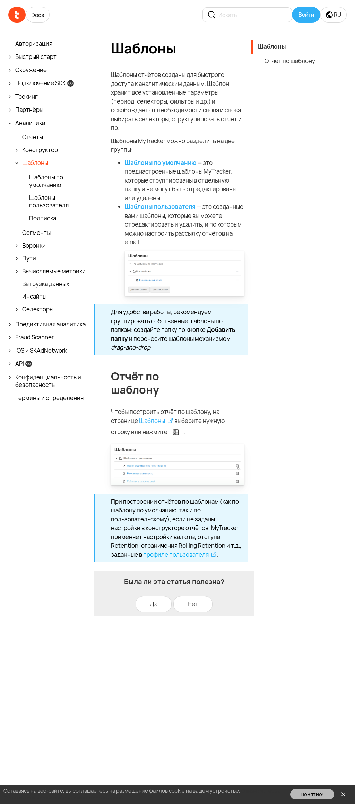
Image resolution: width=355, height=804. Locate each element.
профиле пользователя (176, 554)
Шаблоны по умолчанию (160, 163)
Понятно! (312, 794)
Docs (37, 15)
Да (153, 604)
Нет (193, 604)
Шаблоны (152, 421)
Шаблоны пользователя (160, 207)
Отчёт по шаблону (290, 61)
